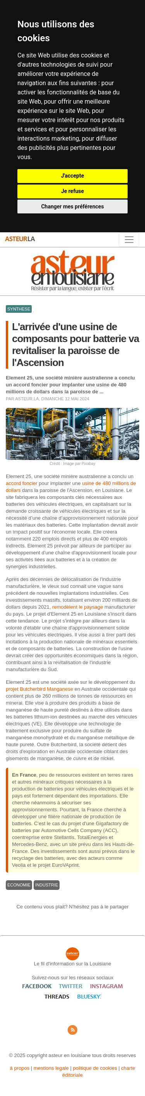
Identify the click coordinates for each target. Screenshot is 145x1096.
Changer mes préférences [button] (72, 206)
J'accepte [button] (72, 176)
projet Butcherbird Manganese (39, 689)
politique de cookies (95, 1068)
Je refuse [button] (72, 191)
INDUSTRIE (46, 885)
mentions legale (51, 1068)
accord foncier (22, 483)
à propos (20, 1068)
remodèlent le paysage (77, 607)
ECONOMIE (19, 885)
